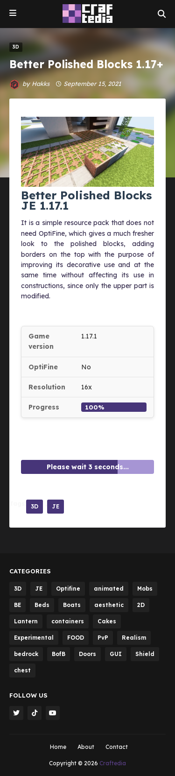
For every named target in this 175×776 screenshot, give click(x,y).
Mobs (145, 588)
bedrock (26, 653)
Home (58, 746)
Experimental (34, 637)
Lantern (26, 621)
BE (17, 604)
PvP (103, 637)
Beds (42, 604)
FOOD (75, 637)
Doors (87, 653)
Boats (72, 604)
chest (22, 670)
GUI (116, 653)
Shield (144, 653)
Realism (134, 637)
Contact (116, 746)
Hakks (40, 83)
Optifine (68, 588)
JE (55, 506)
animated (109, 588)
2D (141, 604)
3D (34, 506)
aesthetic (109, 604)
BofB (58, 653)
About (85, 746)
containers (67, 621)
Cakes (107, 621)
